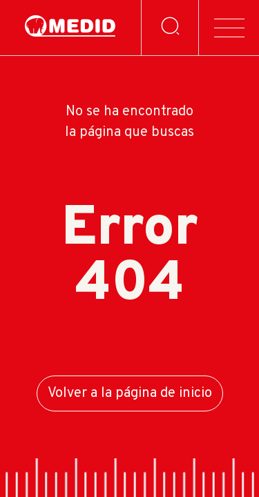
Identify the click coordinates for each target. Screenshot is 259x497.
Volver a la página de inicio (130, 393)
